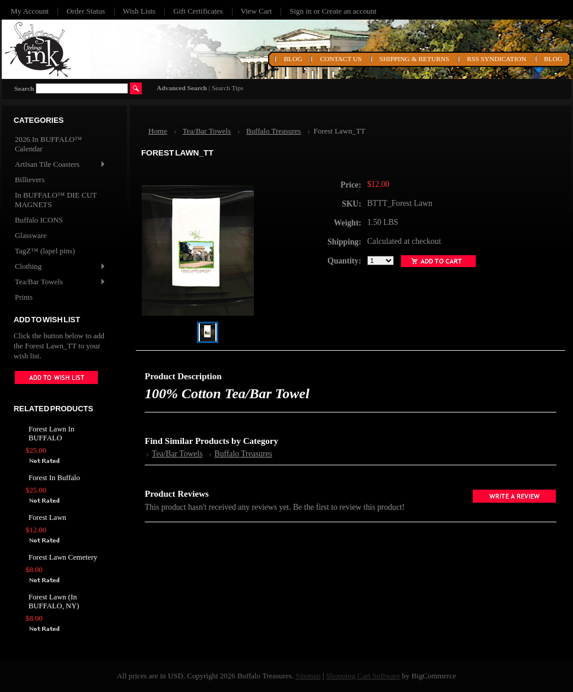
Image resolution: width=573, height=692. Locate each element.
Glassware (31, 235)
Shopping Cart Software (363, 675)
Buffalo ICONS (39, 219)
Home (157, 130)
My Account (30, 11)
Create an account (348, 11)
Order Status (85, 11)
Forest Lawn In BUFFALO (51, 433)
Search (24, 88)
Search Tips (227, 87)
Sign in (300, 11)
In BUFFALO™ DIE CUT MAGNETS (56, 200)
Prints (24, 297)
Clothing (60, 267)
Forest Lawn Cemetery (62, 557)
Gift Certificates (198, 11)
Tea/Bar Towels (60, 282)
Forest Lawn (47, 517)
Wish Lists (139, 11)
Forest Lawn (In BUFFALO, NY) (53, 601)
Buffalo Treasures (273, 130)
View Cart (256, 11)
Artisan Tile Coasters (60, 165)
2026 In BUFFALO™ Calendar (48, 144)
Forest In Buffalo (54, 478)
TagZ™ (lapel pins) (45, 250)
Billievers (29, 179)
